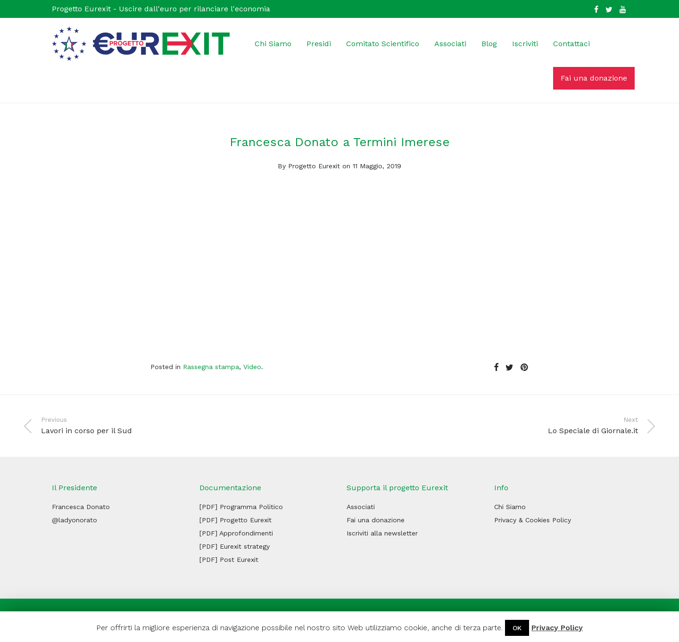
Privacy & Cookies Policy (532, 520)
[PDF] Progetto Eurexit (235, 520)
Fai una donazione (594, 78)
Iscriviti (525, 43)
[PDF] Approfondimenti (236, 533)
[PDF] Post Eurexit (228, 559)
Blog (489, 43)
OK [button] (517, 628)
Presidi (318, 43)
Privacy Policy (557, 627)
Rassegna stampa (211, 366)
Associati (450, 43)
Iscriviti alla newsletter (382, 533)
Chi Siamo (273, 43)
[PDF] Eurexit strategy (234, 546)
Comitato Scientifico (382, 43)
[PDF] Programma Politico (241, 506)
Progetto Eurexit (314, 166)
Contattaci (571, 43)
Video (252, 366)
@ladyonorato (74, 520)
